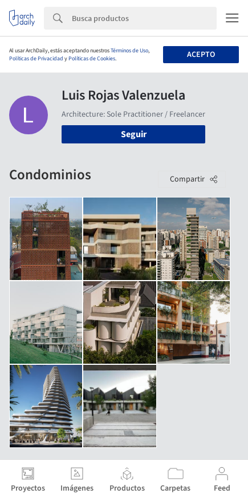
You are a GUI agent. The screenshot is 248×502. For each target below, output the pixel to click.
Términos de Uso (129, 51)
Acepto (201, 54)
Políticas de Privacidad (36, 59)
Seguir (134, 134)
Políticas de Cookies (91, 59)
